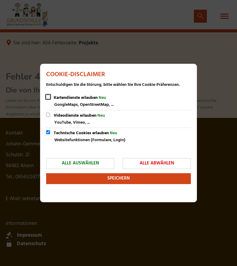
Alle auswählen (80, 163)
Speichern (118, 178)
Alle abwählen (157, 163)
